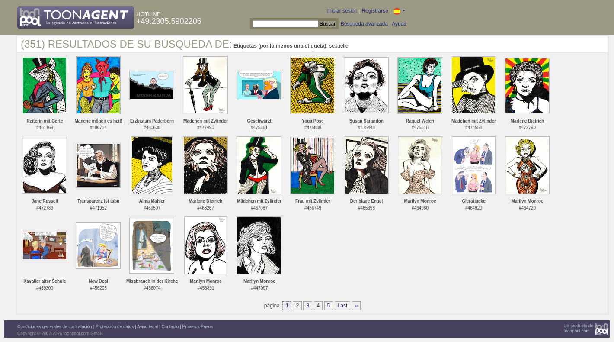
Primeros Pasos (197, 326)
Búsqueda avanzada (364, 24)
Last (343, 306)
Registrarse (374, 11)
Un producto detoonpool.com (578, 328)
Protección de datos (115, 326)
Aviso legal (147, 326)
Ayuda (399, 24)
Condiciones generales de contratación (54, 326)
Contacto (170, 326)
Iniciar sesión (342, 11)
